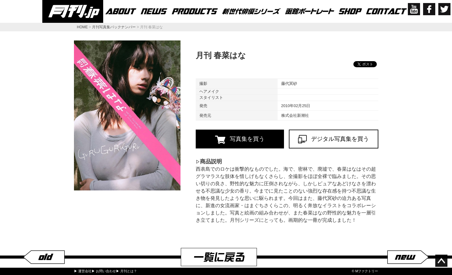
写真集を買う (240, 139)
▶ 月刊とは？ (126, 271)
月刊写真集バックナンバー (114, 27)
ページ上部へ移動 (441, 261)
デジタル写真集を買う (333, 139)
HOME (82, 27)
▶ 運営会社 (83, 271)
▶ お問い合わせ (104, 271)
